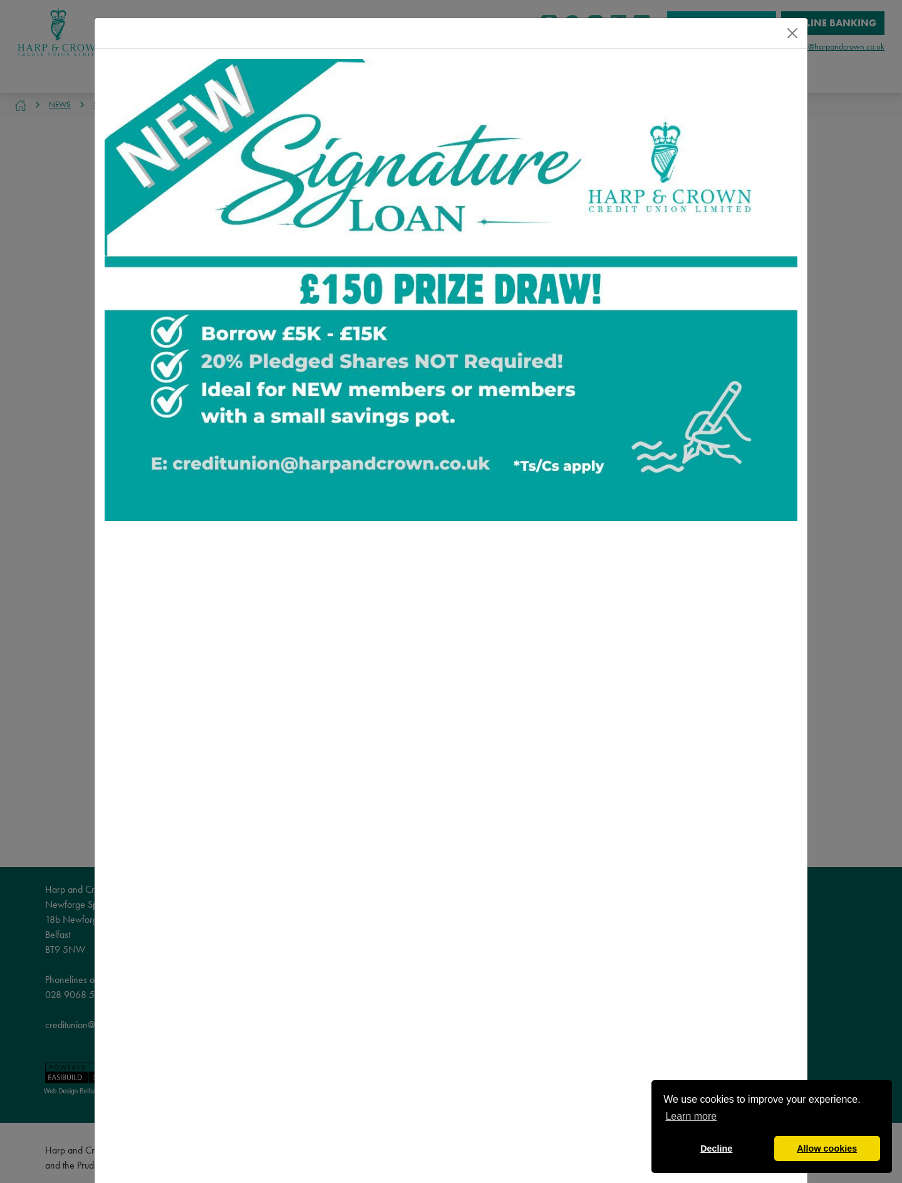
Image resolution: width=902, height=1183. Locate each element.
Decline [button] (716, 1149)
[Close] (792, 33)
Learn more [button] (691, 1116)
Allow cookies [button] (827, 1149)
